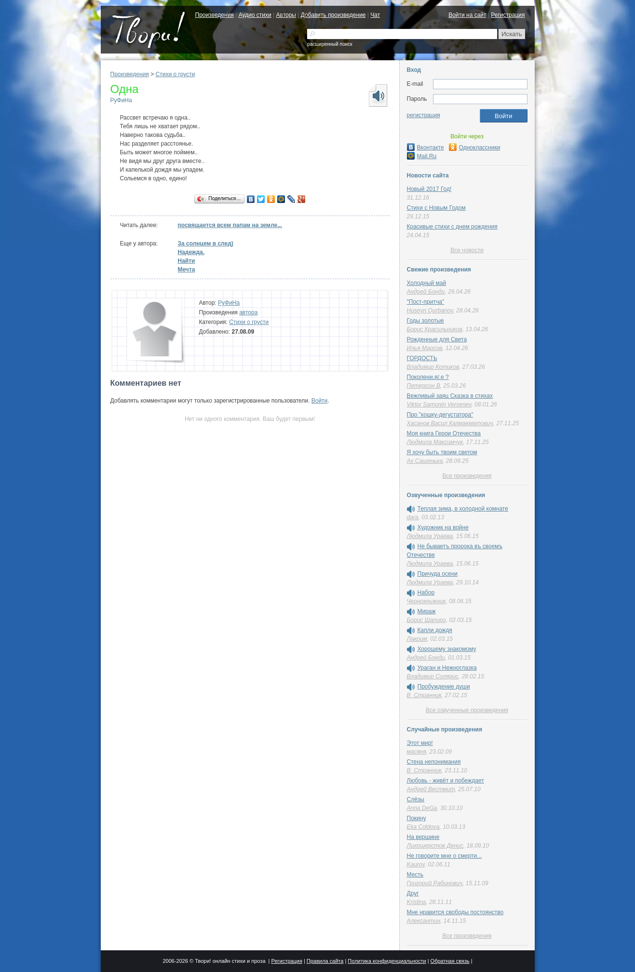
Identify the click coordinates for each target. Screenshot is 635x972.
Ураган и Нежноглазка (447, 667)
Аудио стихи (255, 15)
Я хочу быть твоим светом (442, 452)
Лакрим (417, 638)
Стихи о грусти (175, 74)
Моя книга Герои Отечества (444, 433)
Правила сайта (325, 961)
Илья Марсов (425, 348)
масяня (416, 751)
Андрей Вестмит (431, 789)
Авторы (286, 15)
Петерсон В (423, 385)
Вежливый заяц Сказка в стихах (450, 395)
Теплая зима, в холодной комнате (463, 508)
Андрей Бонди (426, 291)
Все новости (466, 250)
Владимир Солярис (433, 676)
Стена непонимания (434, 761)
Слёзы (415, 799)
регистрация (423, 115)
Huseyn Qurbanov (430, 310)
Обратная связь (450, 961)
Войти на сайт (467, 15)
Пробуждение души (444, 686)
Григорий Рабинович (435, 883)
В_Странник (424, 695)
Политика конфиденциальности (387, 961)
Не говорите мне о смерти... (444, 855)
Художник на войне (443, 527)
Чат (375, 15)
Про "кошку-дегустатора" (440, 414)
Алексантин (424, 921)
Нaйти (186, 260)
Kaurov (416, 864)
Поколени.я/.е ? (428, 377)
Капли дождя (435, 630)
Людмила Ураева (430, 536)
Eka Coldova (423, 827)
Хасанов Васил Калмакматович (450, 423)
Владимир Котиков (433, 367)
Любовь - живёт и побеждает (445, 780)
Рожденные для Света (437, 339)
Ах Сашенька (425, 461)
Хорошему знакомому (447, 649)
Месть (415, 874)
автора (248, 312)
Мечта (186, 269)
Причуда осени (438, 573)
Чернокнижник (426, 601)
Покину (416, 818)
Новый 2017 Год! (429, 189)
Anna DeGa (422, 808)
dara (413, 517)
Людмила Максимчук (435, 442)
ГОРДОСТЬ (422, 358)
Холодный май (426, 283)
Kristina (416, 902)
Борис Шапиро (426, 620)
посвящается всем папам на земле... (230, 225)
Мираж (427, 611)
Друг (413, 893)
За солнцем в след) (205, 243)
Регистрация (508, 15)
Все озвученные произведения (467, 710)
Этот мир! (420, 743)
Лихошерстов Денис (435, 845)
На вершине (423, 837)
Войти (319, 400)
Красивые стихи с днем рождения (452, 226)
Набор (426, 592)
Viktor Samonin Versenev (439, 404)
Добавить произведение (333, 15)
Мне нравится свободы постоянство (455, 912)
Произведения (214, 15)
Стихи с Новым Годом (436, 207)
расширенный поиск (329, 44)
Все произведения (466, 475)
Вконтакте (425, 147)
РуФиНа (121, 100)
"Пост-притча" (426, 301)
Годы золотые (425, 320)
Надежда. (191, 252)
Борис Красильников (434, 329)
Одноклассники (474, 147)
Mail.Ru (422, 156)
